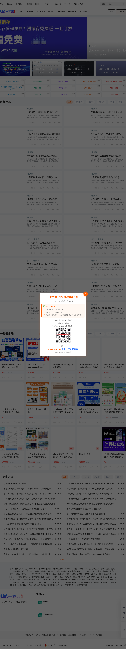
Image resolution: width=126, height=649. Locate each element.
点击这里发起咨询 (69, 349)
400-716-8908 (54, 349)
